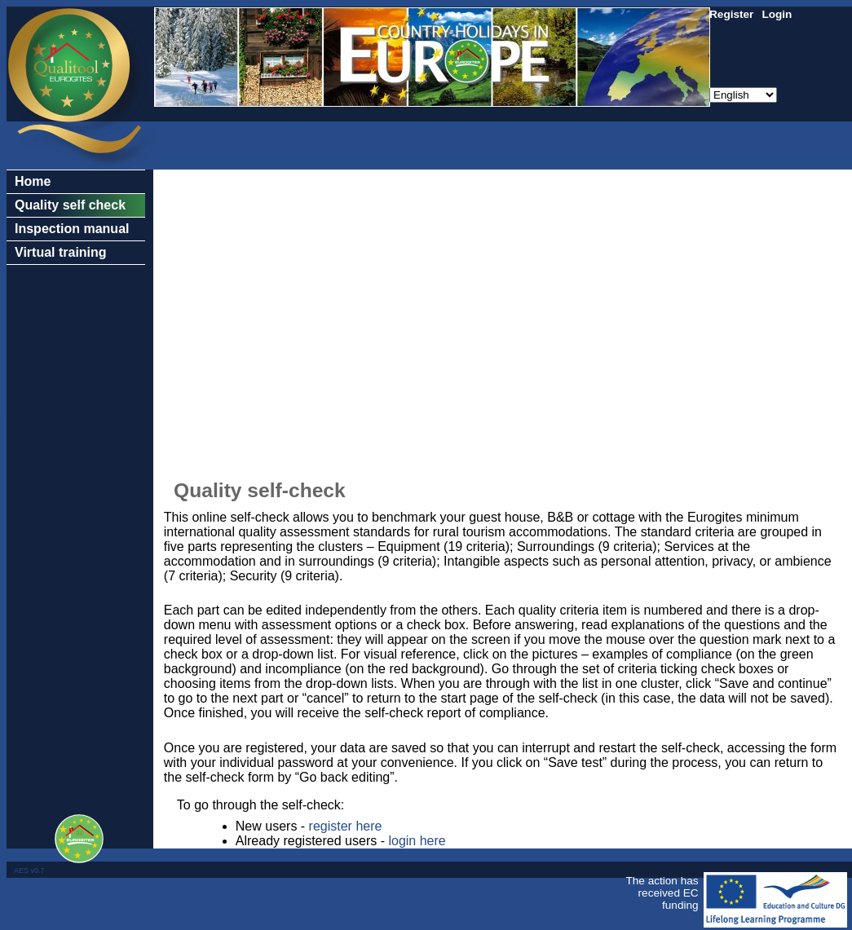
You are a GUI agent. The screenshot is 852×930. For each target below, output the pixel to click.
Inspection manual (72, 229)
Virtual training (61, 252)
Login (777, 14)
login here (416, 841)
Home (33, 181)
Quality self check (70, 205)
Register (731, 14)
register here (345, 826)
